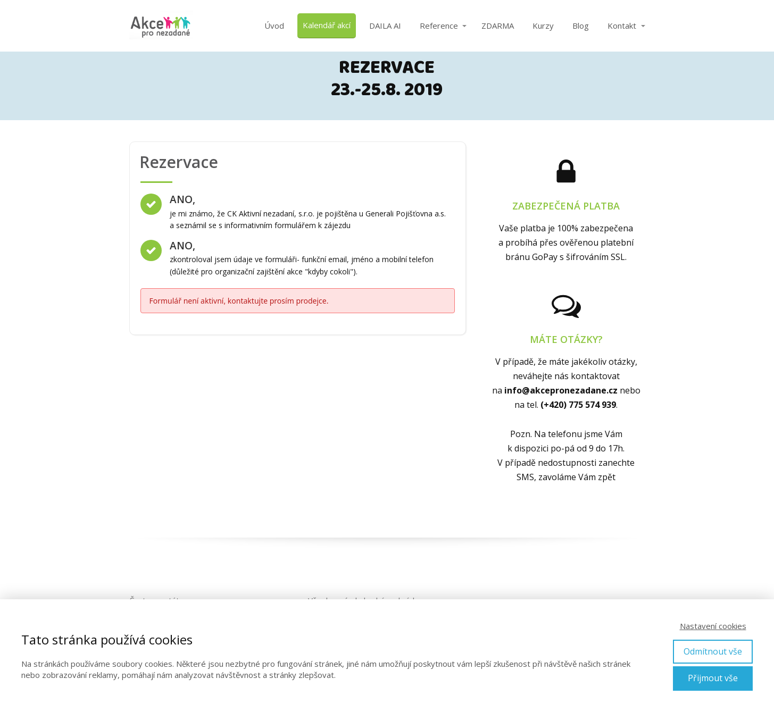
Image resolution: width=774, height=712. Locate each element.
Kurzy (543, 25)
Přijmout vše (713, 678)
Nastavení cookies (713, 626)
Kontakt (621, 25)
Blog (580, 25)
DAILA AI (385, 25)
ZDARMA (497, 25)
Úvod (274, 25)
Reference (439, 25)
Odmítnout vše (713, 651)
